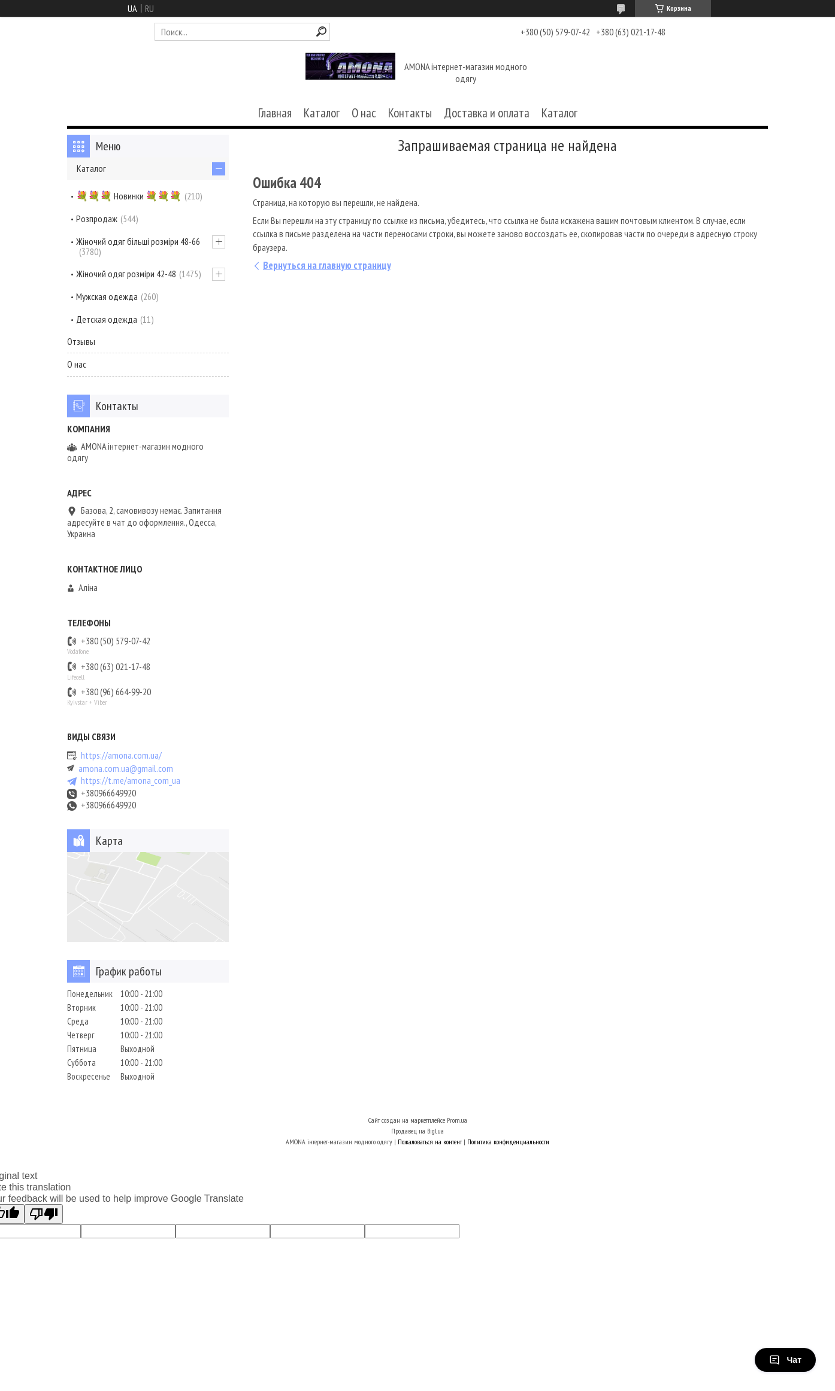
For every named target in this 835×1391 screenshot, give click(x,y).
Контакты (410, 113)
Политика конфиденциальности (508, 1141)
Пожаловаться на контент (430, 1141)
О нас (364, 113)
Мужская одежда (107, 296)
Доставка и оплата (487, 113)
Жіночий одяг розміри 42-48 (126, 274)
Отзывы (81, 341)
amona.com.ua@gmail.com (125, 768)
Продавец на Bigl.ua (417, 1130)
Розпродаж (96, 219)
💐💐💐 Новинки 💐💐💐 (128, 196)
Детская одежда (106, 319)
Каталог (322, 113)
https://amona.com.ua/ (121, 755)
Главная (275, 113)
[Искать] (321, 31)
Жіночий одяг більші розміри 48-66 (138, 241)
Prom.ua (457, 1120)
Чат (785, 1359)
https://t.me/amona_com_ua (130, 780)
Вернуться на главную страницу (327, 265)
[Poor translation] (44, 1214)
